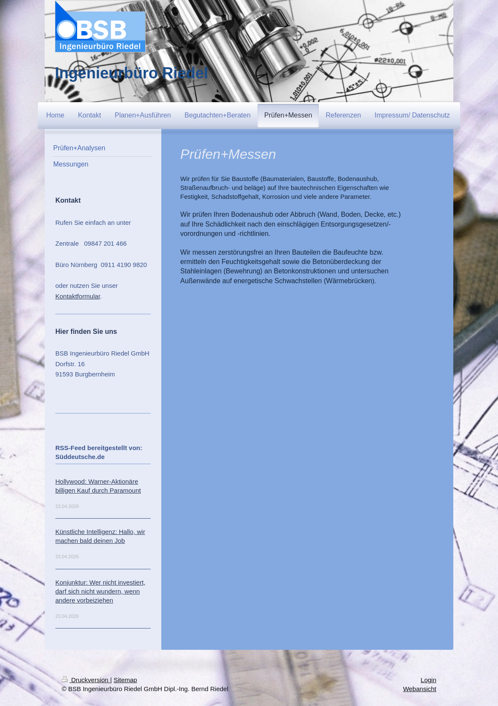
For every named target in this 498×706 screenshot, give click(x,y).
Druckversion (86, 679)
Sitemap (125, 679)
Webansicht (419, 688)
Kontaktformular (77, 296)
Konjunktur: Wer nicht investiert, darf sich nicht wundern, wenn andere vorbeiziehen (100, 591)
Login (428, 679)
